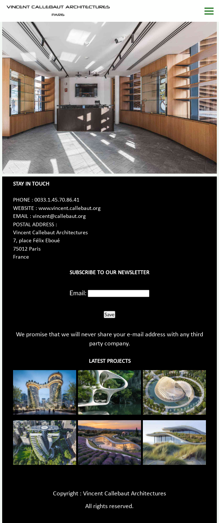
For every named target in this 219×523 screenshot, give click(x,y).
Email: (78, 293)
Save (109, 314)
